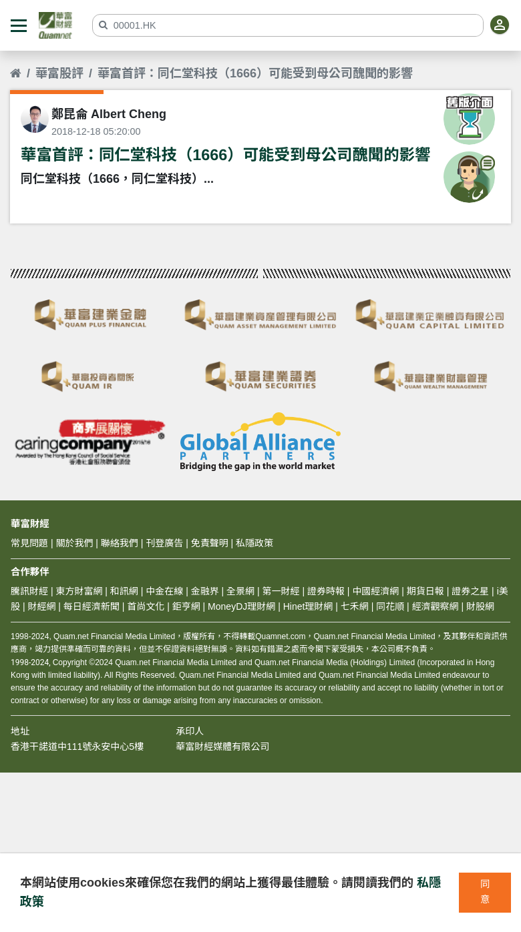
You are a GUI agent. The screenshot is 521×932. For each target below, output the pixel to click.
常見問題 (29, 543)
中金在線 (164, 591)
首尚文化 (145, 606)
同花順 (390, 606)
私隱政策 (254, 543)
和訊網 (124, 591)
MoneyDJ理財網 (241, 606)
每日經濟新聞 (91, 606)
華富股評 (59, 73)
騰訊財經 (29, 591)
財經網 (41, 606)
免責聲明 (209, 543)
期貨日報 (425, 591)
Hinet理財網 (308, 606)
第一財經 (281, 591)
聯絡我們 (119, 543)
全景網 (240, 591)
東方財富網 (78, 591)
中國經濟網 (375, 591)
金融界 (205, 591)
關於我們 (74, 543)
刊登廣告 (164, 543)
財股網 (480, 606)
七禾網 (355, 606)
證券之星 (469, 591)
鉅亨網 (186, 606)
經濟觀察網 (435, 606)
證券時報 (326, 591)
